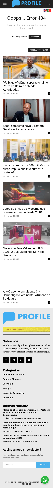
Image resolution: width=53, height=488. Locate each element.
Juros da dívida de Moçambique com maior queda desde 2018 (24, 210)
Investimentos (10, 431)
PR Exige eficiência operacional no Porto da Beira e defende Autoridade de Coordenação (26, 412)
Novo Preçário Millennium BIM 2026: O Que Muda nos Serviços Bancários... (24, 252)
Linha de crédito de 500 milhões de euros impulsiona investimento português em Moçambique (25, 425)
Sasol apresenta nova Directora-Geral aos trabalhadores (24, 127)
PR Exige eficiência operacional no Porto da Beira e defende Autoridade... (25, 86)
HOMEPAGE (35, 37)
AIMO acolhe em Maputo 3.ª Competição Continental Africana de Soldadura (26, 295)
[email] (19, 465)
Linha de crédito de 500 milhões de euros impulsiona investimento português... (26, 169)
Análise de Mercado (12, 442)
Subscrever (43, 465)
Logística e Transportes (14, 418)
